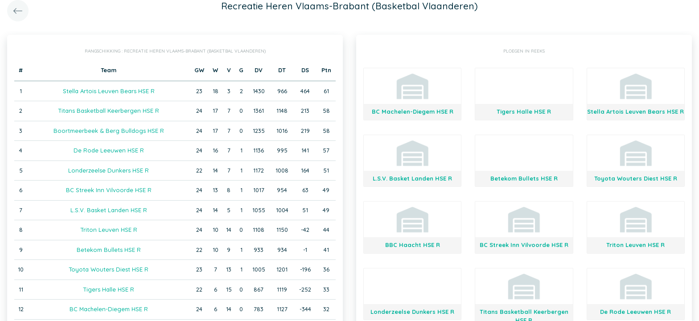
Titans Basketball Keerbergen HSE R (108, 110)
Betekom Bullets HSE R (109, 249)
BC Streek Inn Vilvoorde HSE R (109, 189)
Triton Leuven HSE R (108, 229)
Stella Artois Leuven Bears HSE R (109, 91)
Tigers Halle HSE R (108, 289)
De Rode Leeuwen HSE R (109, 150)
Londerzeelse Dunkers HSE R (108, 170)
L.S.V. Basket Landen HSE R (108, 210)
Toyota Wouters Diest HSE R (108, 269)
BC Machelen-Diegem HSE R (109, 309)
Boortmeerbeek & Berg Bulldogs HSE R (108, 130)
